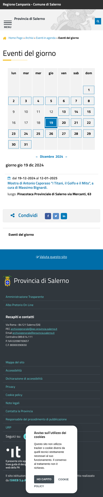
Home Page (16, 38)
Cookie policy (14, 394)
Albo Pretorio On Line (19, 305)
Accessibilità (14, 370)
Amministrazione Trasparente (25, 296)
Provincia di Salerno (29, 18)
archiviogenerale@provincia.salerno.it (33, 333)
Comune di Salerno (47, 4)
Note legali (13, 403)
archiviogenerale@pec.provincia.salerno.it (34, 329)
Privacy (10, 386)
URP (8, 427)
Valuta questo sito (53, 257)
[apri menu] (8, 23)
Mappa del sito (15, 362)
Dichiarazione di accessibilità (24, 378)
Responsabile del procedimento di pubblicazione (36, 419)
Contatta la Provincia (19, 411)
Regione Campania (16, 4)
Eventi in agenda (46, 38)
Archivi (29, 38)
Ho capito (44, 479)
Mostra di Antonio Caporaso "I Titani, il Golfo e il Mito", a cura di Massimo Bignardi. (51, 185)
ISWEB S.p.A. (18, 480)
